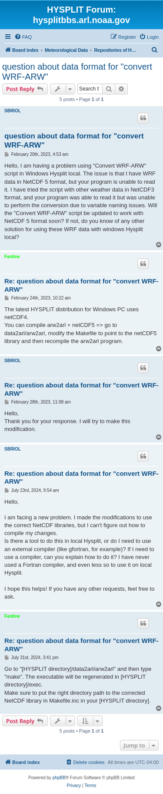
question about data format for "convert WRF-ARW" (77, 71)
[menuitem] (23, 37)
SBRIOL (12, 110)
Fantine (12, 256)
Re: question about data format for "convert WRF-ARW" (81, 285)
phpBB (59, 777)
